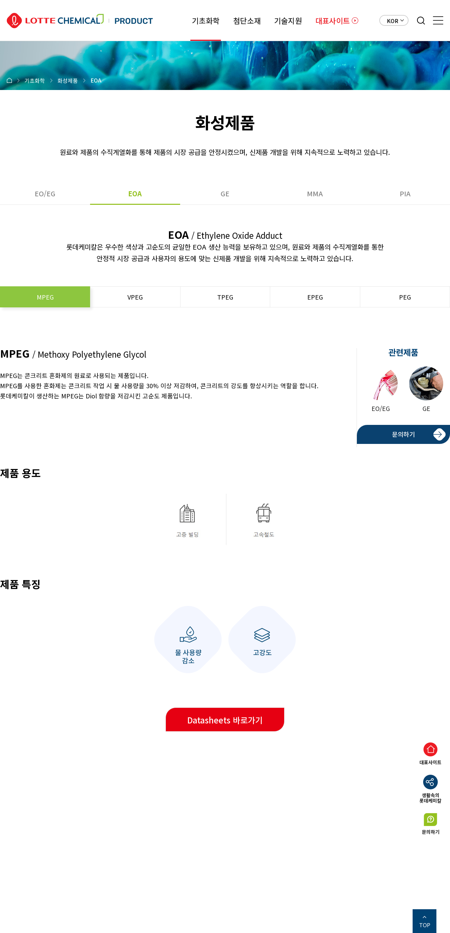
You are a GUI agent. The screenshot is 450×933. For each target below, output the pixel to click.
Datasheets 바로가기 (225, 720)
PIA (405, 193)
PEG (405, 296)
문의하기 (403, 434)
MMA (315, 193)
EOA (135, 193)
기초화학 (206, 20)
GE (225, 193)
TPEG (225, 296)
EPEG (315, 296)
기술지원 (288, 20)
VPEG (135, 296)
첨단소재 (247, 20)
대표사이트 (332, 20)
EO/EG (45, 193)
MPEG (45, 296)
